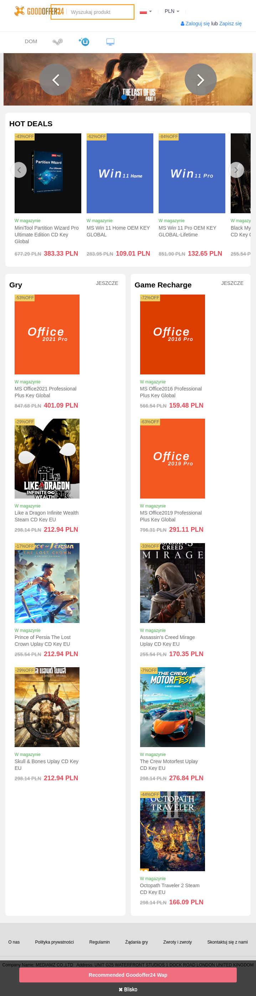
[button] (55, 79)
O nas (14, 942)
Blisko (128, 989)
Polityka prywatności (54, 942)
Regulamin (99, 942)
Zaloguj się (198, 23)
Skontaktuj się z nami (227, 942)
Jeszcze (107, 283)
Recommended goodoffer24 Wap (128, 975)
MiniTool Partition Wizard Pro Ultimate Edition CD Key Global (47, 234)
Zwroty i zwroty (177, 942)
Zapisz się (230, 23)
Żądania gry (136, 942)
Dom (31, 41)
